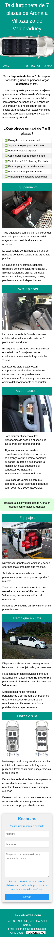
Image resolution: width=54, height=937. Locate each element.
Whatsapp (13, 177)
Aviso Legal (16, 932)
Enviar (27, 896)
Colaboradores (36, 932)
